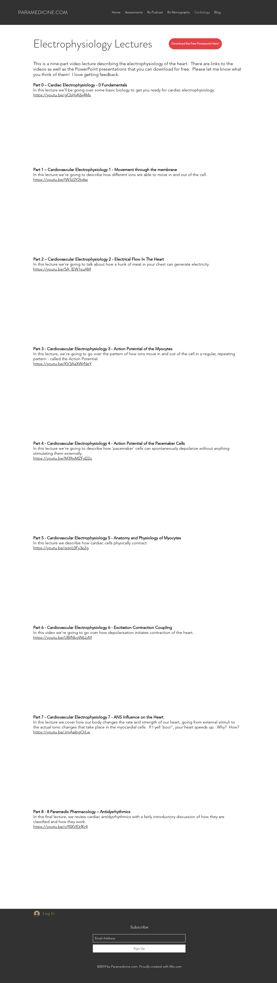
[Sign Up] (139, 948)
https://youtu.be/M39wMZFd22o (62, 458)
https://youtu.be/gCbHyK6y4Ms (62, 95)
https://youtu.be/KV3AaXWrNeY (62, 363)
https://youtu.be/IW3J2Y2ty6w (60, 179)
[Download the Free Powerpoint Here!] (195, 44)
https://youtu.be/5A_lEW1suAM (62, 269)
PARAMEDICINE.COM (43, 12)
